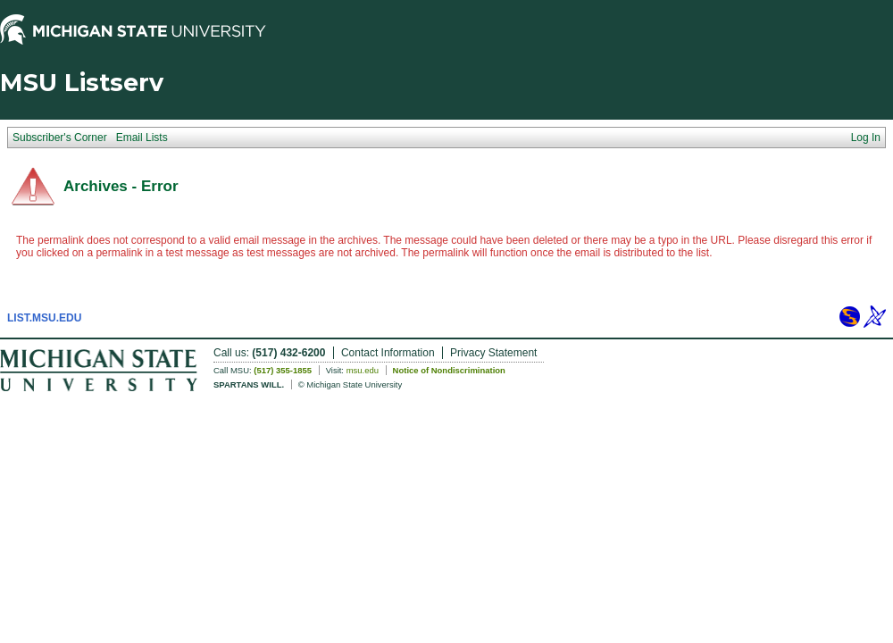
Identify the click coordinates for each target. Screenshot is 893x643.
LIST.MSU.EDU (44, 318)
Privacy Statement (493, 353)
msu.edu (362, 370)
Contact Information (388, 353)
